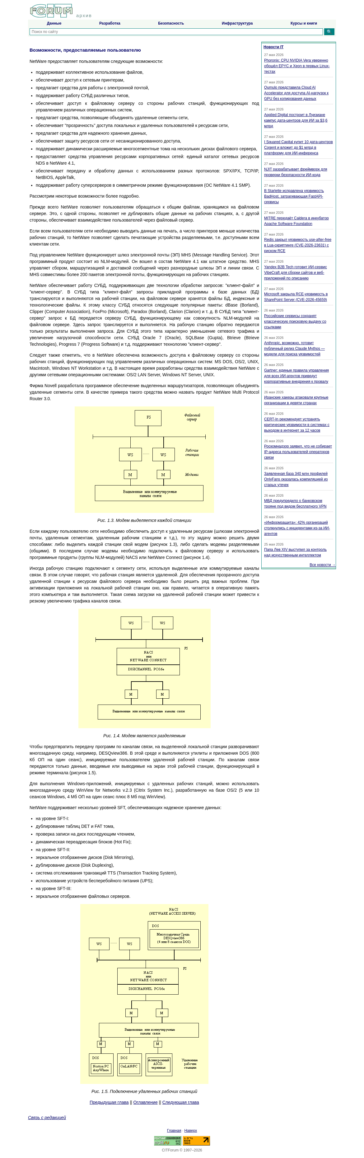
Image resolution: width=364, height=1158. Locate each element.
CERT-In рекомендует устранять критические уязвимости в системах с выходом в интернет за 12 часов (296, 425)
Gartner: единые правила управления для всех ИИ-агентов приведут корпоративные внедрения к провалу (296, 376)
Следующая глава (180, 1102)
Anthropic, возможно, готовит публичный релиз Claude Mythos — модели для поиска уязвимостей (294, 348)
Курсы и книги (304, 23)
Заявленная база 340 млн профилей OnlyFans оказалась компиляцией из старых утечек (296, 479)
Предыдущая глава (109, 1102)
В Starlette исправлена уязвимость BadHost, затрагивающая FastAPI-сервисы (294, 196)
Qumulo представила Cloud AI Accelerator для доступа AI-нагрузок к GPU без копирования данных (296, 93)
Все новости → (323, 565)
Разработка (109, 23)
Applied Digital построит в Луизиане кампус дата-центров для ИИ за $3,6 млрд (295, 120)
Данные (54, 23)
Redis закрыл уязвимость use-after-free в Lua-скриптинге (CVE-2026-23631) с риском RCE (297, 245)
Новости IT (273, 47)
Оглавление (145, 1102)
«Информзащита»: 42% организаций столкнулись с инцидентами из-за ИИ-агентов (297, 528)
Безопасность (171, 23)
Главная (174, 1130)
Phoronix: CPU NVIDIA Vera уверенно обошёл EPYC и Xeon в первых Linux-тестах (297, 66)
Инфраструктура (237, 23)
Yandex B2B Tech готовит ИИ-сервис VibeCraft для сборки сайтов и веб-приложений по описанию (295, 272)
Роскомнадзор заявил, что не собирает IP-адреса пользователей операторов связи (298, 452)
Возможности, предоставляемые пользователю (85, 50)
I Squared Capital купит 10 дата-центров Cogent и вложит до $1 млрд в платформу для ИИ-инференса (298, 147)
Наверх (190, 1130)
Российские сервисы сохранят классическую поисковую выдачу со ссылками (295, 321)
